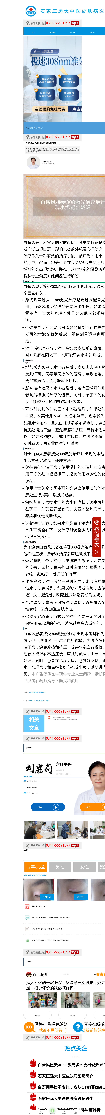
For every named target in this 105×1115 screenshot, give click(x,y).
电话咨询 (41, 1112)
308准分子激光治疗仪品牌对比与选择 (39, 700)
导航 (27, 128)
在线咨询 (92, 32)
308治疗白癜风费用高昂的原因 (37, 692)
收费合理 (72, 1015)
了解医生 (48, 807)
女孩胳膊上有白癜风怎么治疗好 (61, 719)
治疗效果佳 (37, 1015)
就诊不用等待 (51, 1030)
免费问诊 (72, 32)
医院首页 (76, 1112)
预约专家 (64, 1112)
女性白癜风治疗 (38, 128)
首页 (33, 32)
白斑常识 (52, 32)
